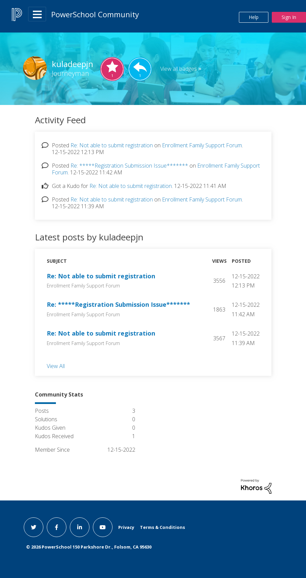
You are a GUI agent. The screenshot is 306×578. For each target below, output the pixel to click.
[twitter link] (33, 527)
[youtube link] (103, 527)
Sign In (289, 17)
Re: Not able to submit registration (111, 145)
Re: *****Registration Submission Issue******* (129, 165)
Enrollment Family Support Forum (202, 145)
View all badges (178, 68)
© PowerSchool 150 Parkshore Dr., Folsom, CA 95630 (88, 547)
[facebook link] (56, 527)
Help (254, 17)
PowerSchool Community (95, 14)
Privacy (126, 527)
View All (56, 365)
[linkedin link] (79, 527)
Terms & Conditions (162, 527)
